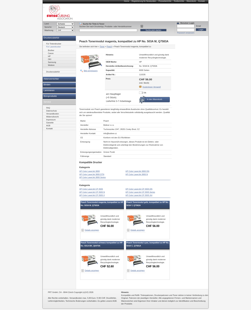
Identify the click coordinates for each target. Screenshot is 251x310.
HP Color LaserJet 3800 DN (137, 171)
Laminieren (49, 90)
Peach (109, 46)
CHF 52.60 (107, 266)
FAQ (48, 108)
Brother (51, 50)
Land (46, 24)
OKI (49, 59)
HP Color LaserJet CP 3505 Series (140, 192)
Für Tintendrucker (53, 44)
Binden (47, 84)
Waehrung (48, 30)
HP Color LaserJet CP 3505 (91, 189)
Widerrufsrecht (52, 117)
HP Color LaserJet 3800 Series (92, 177)
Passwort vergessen (185, 33)
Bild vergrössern (91, 71)
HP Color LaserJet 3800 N (137, 174)
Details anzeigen (92, 230)
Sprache (48, 27)
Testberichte (179, 1)
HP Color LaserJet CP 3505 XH (139, 195)
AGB (48, 126)
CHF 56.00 (107, 225)
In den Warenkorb (154, 99)
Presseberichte (164, 1)
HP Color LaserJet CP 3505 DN (139, 189)
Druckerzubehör (51, 38)
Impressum (51, 120)
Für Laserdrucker (53, 47)
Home (126, 1)
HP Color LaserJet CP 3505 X (92, 195)
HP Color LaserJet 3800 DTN (91, 174)
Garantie (50, 123)
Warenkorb (191, 1)
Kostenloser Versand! (152, 87)
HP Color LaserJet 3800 (89, 171)
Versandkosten (52, 114)
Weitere (51, 65)
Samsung (52, 62)
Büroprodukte (50, 96)
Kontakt (201, 1)
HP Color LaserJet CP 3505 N (92, 192)
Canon (51, 53)
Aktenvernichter (51, 79)
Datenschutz (51, 111)
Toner (102, 46)
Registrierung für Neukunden (144, 1)
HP (49, 56)
